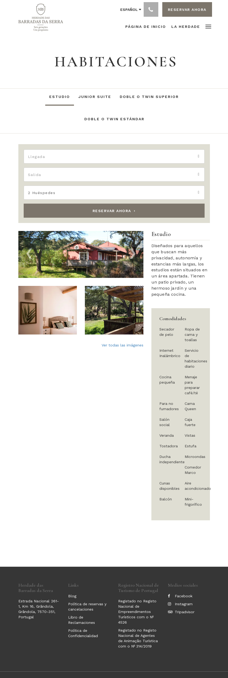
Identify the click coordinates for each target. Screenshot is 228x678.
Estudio (59, 97)
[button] (208, 26)
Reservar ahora (112, 211)
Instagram (180, 604)
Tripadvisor (181, 612)
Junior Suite (94, 97)
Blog (72, 596)
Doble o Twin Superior (149, 97)
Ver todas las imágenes (122, 345)
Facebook (180, 596)
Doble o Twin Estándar (114, 119)
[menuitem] (147, 26)
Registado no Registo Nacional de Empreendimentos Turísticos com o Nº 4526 (137, 611)
